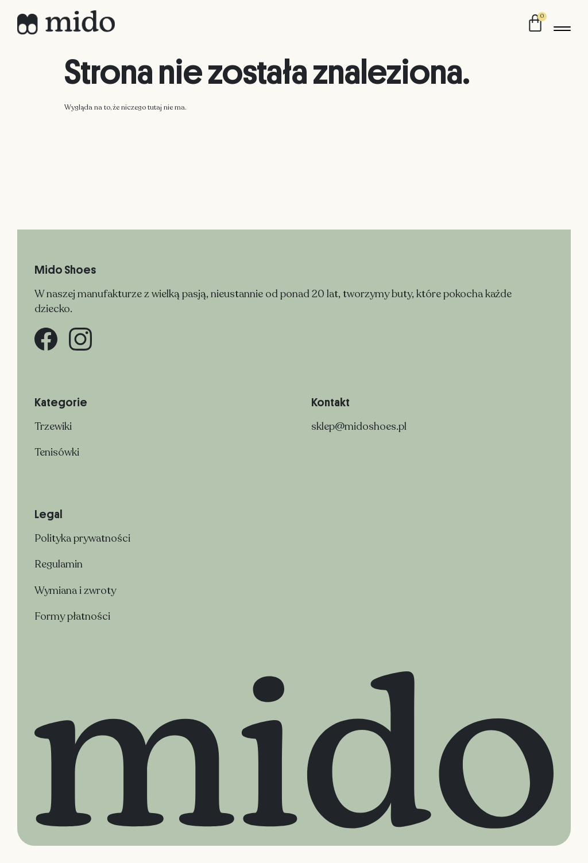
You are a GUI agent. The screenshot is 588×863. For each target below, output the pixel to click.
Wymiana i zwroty (75, 590)
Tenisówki (56, 452)
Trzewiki (53, 426)
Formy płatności (72, 616)
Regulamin (58, 564)
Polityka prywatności (82, 538)
